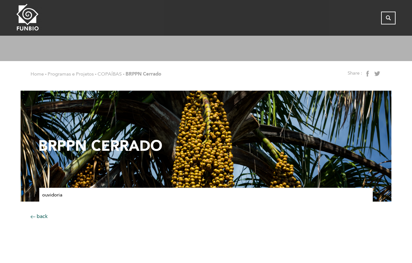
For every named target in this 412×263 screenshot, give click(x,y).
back (39, 216)
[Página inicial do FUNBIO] (47, 19)
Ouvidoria (52, 195)
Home (37, 74)
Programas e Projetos (71, 74)
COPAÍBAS (110, 74)
